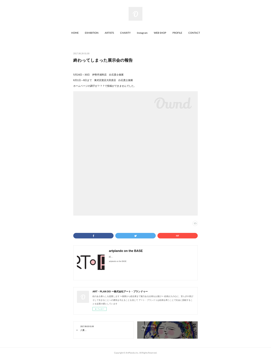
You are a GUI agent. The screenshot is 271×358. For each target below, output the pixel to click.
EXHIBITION (92, 32)
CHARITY (125, 32)
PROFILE (177, 32)
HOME (75, 32)
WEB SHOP (160, 32)
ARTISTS (109, 32)
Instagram (142, 32)
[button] (75, 33)
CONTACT (194, 32)
